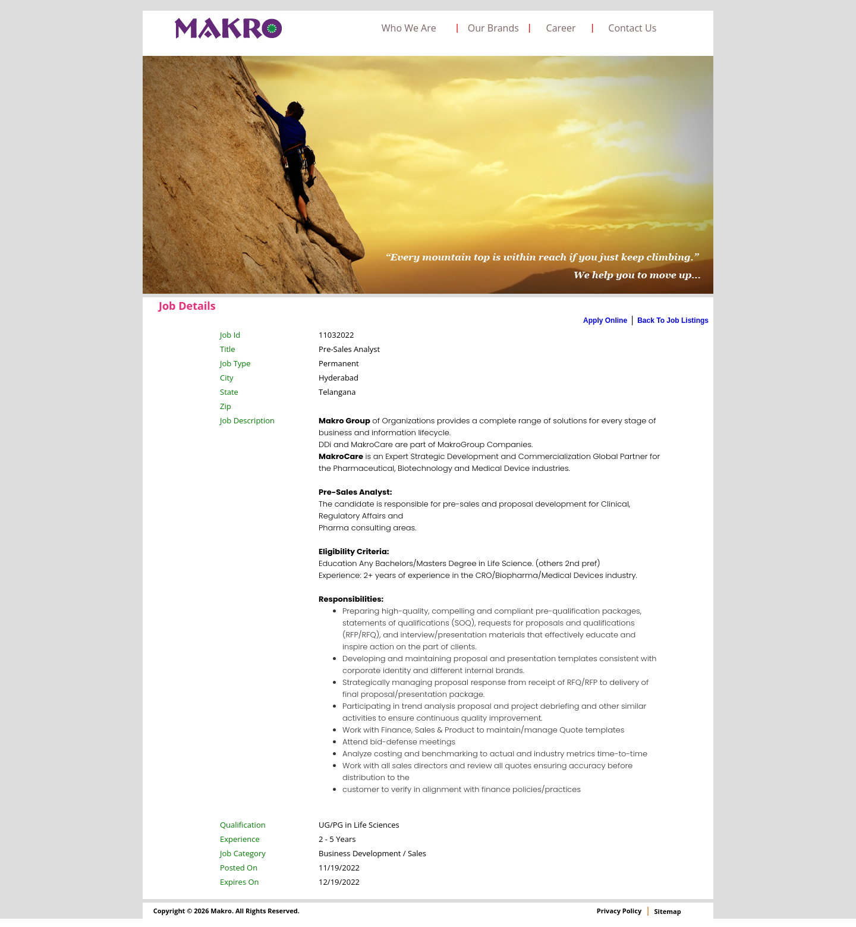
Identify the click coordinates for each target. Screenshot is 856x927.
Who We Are (409, 27)
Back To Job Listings (673, 320)
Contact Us (632, 27)
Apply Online (605, 320)
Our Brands (493, 27)
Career (561, 27)
